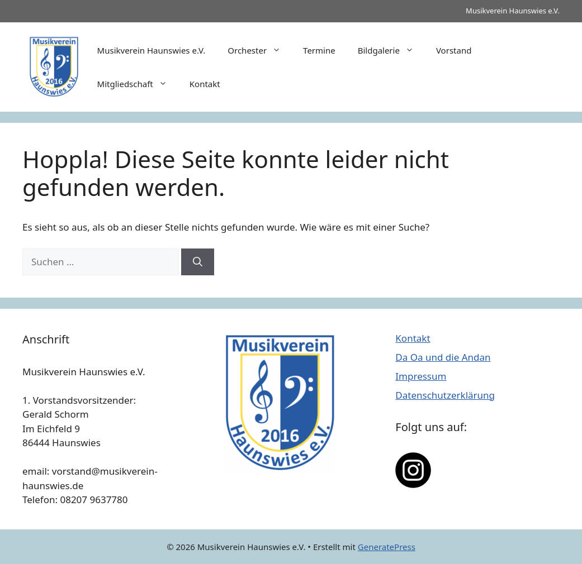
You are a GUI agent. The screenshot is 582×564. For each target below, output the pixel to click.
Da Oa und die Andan (442, 357)
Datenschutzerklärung (445, 395)
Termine (319, 50)
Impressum (420, 376)
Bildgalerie (391, 50)
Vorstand (453, 50)
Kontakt (205, 83)
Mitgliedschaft (137, 84)
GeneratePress (386, 546)
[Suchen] (197, 261)
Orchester (260, 50)
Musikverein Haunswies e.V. (151, 50)
